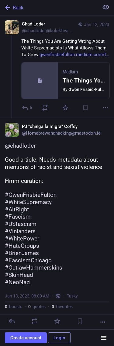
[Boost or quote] (45, 107)
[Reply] (27, 107)
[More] (105, 107)
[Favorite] (65, 107)
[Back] (49, 7)
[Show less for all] (106, 7)
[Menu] (103, 338)
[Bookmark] (85, 107)
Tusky (72, 296)
